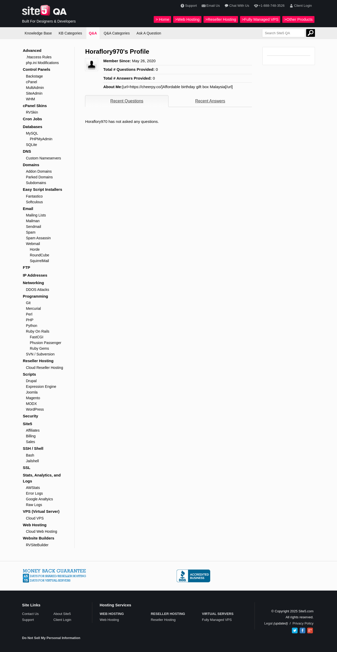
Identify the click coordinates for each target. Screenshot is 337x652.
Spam (31, 232)
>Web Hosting (187, 19)
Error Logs (34, 493)
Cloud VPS (35, 518)
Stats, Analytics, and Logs (42, 478)
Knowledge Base (38, 33)
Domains (31, 165)
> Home (162, 19)
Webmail (33, 244)
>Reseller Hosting (220, 19)
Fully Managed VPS (217, 620)
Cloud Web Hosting (41, 531)
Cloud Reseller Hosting (44, 368)
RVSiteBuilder (37, 545)
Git (28, 303)
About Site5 (62, 614)
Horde (35, 249)
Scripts (29, 374)
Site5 (27, 424)
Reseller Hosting (38, 361)
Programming (35, 296)
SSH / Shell (33, 448)
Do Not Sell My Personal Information (51, 638)
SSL (26, 467)
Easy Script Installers (42, 189)
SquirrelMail (39, 261)
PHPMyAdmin (41, 139)
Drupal (31, 381)
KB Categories (70, 33)
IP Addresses (35, 275)
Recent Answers (210, 101)
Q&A (93, 33)
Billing (31, 436)
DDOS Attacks (37, 290)
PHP (29, 320)
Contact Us (30, 614)
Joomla (32, 392)
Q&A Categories (117, 33)
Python (31, 326)
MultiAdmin (35, 88)
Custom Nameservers (43, 158)
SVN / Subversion (40, 354)
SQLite (31, 145)
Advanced (32, 50)
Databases (32, 126)
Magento (33, 398)
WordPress (35, 409)
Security (30, 416)
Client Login (300, 6)
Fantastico (34, 196)
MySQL (32, 133)
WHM (30, 99)
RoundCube (39, 255)
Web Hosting (34, 525)
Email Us (210, 6)
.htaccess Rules (39, 57)
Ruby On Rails (37, 331)
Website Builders (38, 538)
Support (188, 6)
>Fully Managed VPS (260, 19)
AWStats (33, 488)
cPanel (31, 82)
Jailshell (32, 461)
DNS (27, 151)
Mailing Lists (36, 215)
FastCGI (36, 337)
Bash (30, 455)
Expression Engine (41, 386)
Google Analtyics (39, 499)
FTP (26, 267)
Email (28, 208)
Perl (29, 314)
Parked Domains (39, 177)
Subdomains (36, 183)
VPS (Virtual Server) (41, 511)
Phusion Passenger (45, 343)
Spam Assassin (38, 238)
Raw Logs (34, 505)
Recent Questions (126, 101)
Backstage (34, 76)
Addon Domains (39, 171)
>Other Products (298, 19)
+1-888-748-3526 (268, 6)
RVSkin (32, 112)
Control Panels (36, 69)
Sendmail (33, 227)
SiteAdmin (34, 93)
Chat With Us (236, 6)
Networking (33, 283)
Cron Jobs (32, 119)
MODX (31, 404)
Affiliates (33, 430)
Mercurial (33, 308)
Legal (268, 623)
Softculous (34, 202)
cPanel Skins (35, 105)
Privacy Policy (302, 623)
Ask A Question (149, 33)
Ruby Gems (39, 348)
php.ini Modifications (42, 63)
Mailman (33, 221)
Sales (30, 442)
